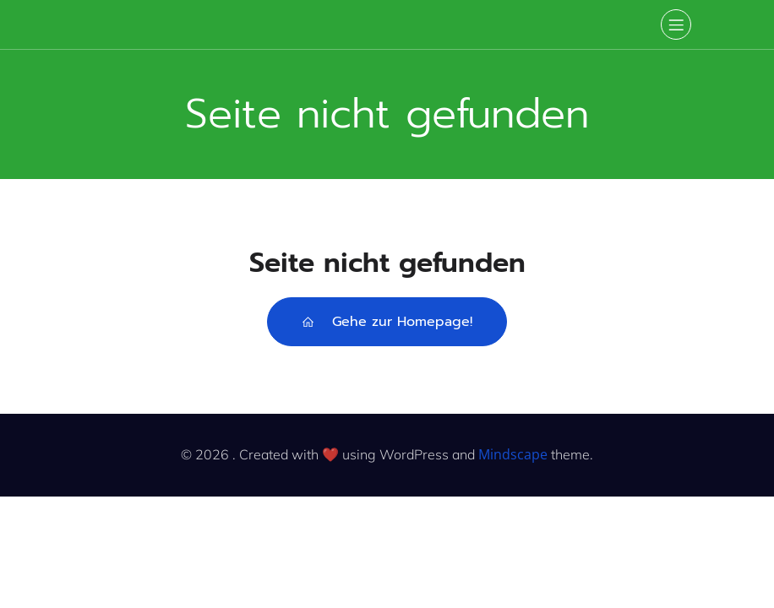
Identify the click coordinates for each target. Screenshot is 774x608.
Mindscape (513, 454)
